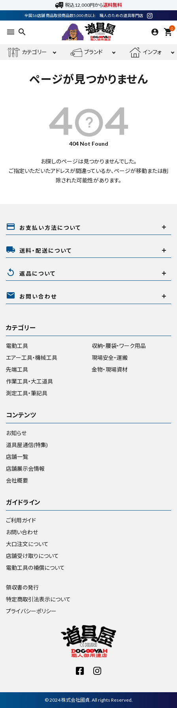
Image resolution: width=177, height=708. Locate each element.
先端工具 (17, 369)
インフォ (145, 52)
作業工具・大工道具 (29, 381)
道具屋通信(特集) (27, 444)
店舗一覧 (17, 456)
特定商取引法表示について (38, 599)
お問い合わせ (22, 532)
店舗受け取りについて (32, 555)
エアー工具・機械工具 (31, 357)
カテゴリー (27, 52)
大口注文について (27, 544)
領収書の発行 (22, 587)
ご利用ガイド (21, 520)
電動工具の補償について (35, 567)
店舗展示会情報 (25, 468)
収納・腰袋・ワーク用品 (119, 345)
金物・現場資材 (110, 369)
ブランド (86, 52)
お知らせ (16, 433)
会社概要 (17, 480)
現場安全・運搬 (110, 357)
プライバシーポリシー (31, 611)
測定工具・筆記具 (26, 393)
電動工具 (17, 345)
